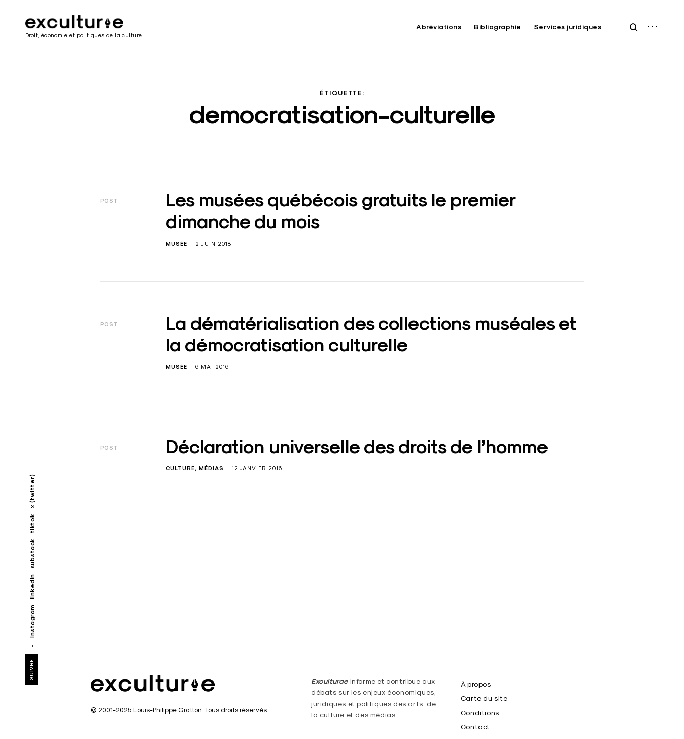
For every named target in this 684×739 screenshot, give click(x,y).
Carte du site (484, 698)
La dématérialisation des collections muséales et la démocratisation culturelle (371, 334)
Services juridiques (568, 27)
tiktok (32, 523)
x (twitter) (32, 491)
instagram (32, 621)
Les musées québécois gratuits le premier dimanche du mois (341, 210)
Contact (475, 727)
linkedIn (32, 586)
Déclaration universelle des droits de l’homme (357, 446)
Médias (211, 468)
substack (32, 553)
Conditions (480, 713)
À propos (476, 684)
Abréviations (438, 27)
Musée (176, 243)
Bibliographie (497, 27)
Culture (180, 468)
